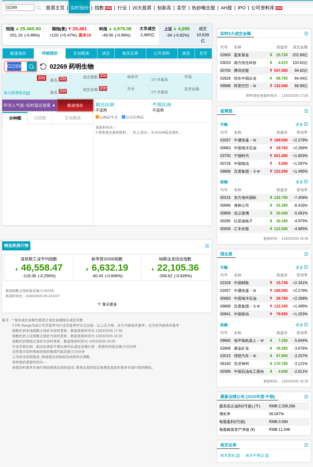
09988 (225, 86)
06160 (225, 363)
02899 (225, 348)
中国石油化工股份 (249, 371)
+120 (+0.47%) (69, 31)
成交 (106, 53)
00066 (225, 205)
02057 (225, 140)
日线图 (40, 118)
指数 (99, 7)
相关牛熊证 (257, 455)
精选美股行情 (16, 245)
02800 (225, 55)
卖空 (181, 7)
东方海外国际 (245, 197)
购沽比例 (105, 104)
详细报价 (50, 53)
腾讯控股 (241, 70)
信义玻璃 (241, 213)
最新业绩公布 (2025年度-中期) (247, 396)
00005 (225, 229)
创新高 (164, 7)
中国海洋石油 (245, 148)
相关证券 (130, 53)
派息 (186, 53)
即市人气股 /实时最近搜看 (27, 105)
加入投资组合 (17, 93)
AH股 (226, 7)
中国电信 (241, 163)
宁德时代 (241, 156)
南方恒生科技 (245, 63)
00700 (225, 70)
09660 (225, 340)
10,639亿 (202, 34)
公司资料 (162, 53)
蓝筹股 (226, 111)
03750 (225, 156)
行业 (122, 7)
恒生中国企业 (245, 78)
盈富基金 (241, 55)
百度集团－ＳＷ (247, 171)
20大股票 (142, 7)
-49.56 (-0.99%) (115, 31)
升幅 (224, 124)
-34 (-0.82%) (177, 31)
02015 (225, 356)
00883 (225, 148)
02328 (225, 283)
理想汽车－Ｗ (245, 356)
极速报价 (18, 53)
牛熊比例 (161, 104)
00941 (225, 314)
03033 (225, 63)
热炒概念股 (203, 7)
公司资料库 (263, 7)
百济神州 (241, 363)
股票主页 (55, 7)
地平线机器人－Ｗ (249, 340)
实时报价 (79, 7)
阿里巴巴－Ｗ (245, 86)
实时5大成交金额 (235, 33)
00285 (225, 221)
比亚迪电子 (243, 221)
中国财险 (241, 283)
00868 (225, 213)
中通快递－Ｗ (245, 140)
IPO (242, 7)
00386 (225, 371)
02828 (225, 78)
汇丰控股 (241, 229)
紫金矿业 (241, 348)
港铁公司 (241, 205)
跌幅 (224, 182)
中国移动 (241, 314)
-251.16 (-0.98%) (23, 31)
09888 (225, 171)
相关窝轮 (230, 455)
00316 (225, 197)
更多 (302, 124)
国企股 (226, 254)
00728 (225, 163)
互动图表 (81, 53)
